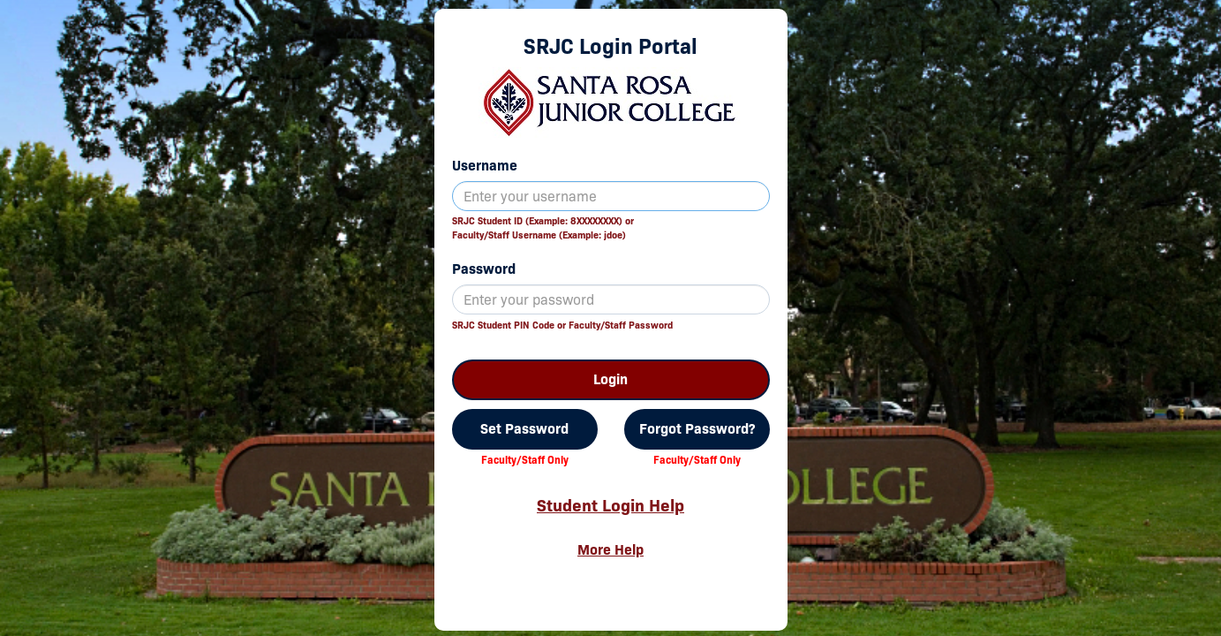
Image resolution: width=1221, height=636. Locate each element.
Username (484, 165)
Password (484, 269)
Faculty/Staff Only (525, 459)
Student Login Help (610, 505)
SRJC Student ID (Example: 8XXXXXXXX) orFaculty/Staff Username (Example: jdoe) (543, 228)
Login (610, 379)
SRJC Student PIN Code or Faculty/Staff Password (562, 325)
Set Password (524, 428)
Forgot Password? (697, 428)
